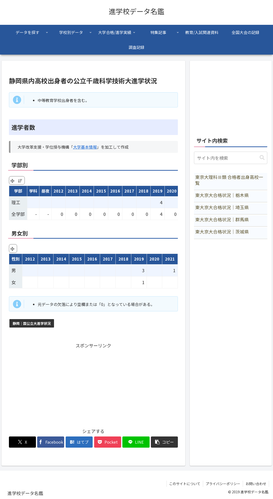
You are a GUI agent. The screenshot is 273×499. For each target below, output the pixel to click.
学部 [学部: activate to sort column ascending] (18, 191)
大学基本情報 (85, 147)
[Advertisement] (93, 384)
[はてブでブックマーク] (79, 442)
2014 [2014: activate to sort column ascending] (87, 191)
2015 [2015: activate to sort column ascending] (101, 191)
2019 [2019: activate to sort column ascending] (158, 191)
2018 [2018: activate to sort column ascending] (143, 191)
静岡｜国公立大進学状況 (32, 323)
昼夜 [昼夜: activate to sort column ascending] (45, 191)
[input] (230, 158)
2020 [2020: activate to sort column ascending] (172, 191)
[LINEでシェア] (135, 442)
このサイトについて (184, 483)
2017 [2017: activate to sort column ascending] (129, 191)
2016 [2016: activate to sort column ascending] (115, 191)
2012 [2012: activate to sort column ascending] (58, 191)
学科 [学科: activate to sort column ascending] (33, 191)
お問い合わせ (256, 483)
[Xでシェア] (22, 442)
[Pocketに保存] (107, 442)
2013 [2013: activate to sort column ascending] (73, 191)
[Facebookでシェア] (50, 442)
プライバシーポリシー (223, 483)
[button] (164, 442)
